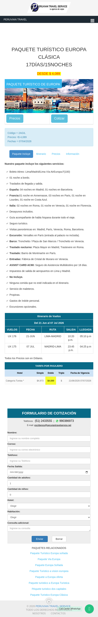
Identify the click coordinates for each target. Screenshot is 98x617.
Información (72, 153)
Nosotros (39, 613)
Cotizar (59, 118)
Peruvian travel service (53, 606)
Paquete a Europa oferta (49, 577)
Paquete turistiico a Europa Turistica (49, 583)
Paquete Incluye (21, 153)
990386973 (65, 420)
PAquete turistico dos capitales (49, 588)
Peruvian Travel (15, 19)
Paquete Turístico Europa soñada (49, 553)
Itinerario (41, 153)
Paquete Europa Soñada (49, 565)
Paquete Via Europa (49, 559)
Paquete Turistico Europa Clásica (49, 594)
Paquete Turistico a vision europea (49, 571)
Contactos (58, 613)
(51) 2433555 (43, 420)
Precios (14, 118)
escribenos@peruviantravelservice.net (52, 425)
